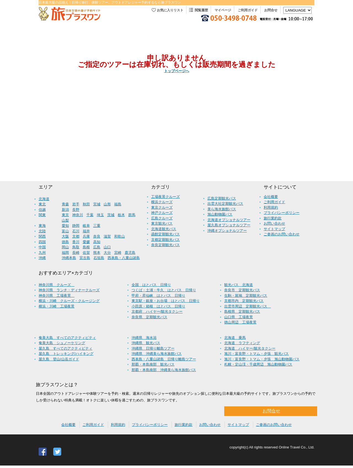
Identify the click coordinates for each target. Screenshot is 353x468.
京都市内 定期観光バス (244, 301)
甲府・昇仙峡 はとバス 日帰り (158, 295)
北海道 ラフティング (242, 343)
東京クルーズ (162, 207)
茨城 (110, 215)
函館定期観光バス (165, 234)
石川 (75, 231)
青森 (65, 204)
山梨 (65, 220)
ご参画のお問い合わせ (281, 234)
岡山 (65, 247)
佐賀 (86, 253)
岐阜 (86, 226)
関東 (42, 215)
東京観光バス (162, 223)
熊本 (96, 253)
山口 (107, 247)
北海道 (44, 199)
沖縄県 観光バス (146, 343)
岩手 (75, 204)
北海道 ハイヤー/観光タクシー (250, 348)
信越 (42, 210)
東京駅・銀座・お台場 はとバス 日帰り (166, 301)
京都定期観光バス (165, 240)
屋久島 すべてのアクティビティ (65, 348)
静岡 (75, 226)
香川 (75, 242)
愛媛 (86, 242)
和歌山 (119, 236)
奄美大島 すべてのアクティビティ (67, 338)
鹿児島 (130, 253)
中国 (42, 247)
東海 (42, 226)
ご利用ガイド (248, 10)
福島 (117, 204)
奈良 (96, 236)
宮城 (96, 204)
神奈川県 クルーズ (56, 285)
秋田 (86, 204)
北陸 (42, 231)
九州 (42, 253)
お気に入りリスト (170, 10)
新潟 (65, 210)
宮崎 (117, 253)
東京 (65, 215)
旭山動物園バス (219, 214)
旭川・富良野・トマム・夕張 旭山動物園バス (261, 359)
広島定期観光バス (221, 198)
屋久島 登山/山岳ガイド (59, 359)
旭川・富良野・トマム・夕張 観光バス (256, 354)
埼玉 (100, 215)
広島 (96, 247)
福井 (86, 231)
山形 (107, 204)
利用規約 (271, 207)
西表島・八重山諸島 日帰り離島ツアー (164, 359)
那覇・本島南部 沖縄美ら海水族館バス (164, 370)
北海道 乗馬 (235, 338)
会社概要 (271, 197)
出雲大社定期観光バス (225, 204)
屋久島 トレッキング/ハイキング (66, 354)
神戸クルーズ (162, 213)
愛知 (65, 226)
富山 (65, 231)
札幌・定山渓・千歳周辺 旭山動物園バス (258, 364)
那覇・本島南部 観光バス (153, 364)
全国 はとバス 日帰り (151, 285)
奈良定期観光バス (165, 245)
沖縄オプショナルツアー (227, 230)
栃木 (121, 215)
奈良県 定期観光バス (149, 317)
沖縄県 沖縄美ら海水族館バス (157, 354)
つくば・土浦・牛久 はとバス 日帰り (164, 290)
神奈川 (77, 215)
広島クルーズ (162, 218)
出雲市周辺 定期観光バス (247, 306)
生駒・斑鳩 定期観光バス (245, 295)
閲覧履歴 (201, 10)
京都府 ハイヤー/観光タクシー (157, 311)
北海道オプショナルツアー (228, 220)
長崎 (75, 253)
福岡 (65, 253)
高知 (96, 242)
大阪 (65, 236)
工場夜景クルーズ (165, 197)
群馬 (131, 215)
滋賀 (107, 236)
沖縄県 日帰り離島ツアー (153, 348)
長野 (75, 210)
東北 (42, 204)
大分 (107, 253)
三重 (96, 226)
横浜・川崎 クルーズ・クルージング (69, 301)
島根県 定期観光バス (242, 311)
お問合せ (270, 10)
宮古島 (84, 258)
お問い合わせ (274, 223)
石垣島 (98, 258)
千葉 (89, 215)
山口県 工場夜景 (238, 317)
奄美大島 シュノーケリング (62, 343)
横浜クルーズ (162, 202)
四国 (42, 242)
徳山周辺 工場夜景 (240, 322)
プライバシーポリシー (281, 213)
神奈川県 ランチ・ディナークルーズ (69, 290)
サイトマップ (274, 229)
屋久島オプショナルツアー (228, 225)
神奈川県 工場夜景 (56, 295)
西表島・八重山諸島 (124, 258)
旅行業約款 (273, 218)
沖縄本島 (69, 258)
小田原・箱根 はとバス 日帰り (158, 306)
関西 (42, 236)
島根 (86, 247)
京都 (75, 236)
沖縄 (42, 258)
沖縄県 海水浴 (144, 338)
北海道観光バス (163, 229)
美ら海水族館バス (221, 209)
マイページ (223, 10)
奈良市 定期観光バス (242, 290)
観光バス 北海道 (238, 285)
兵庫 (86, 236)
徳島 (65, 242)
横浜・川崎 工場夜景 (56, 306)
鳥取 (75, 247)
